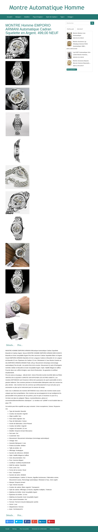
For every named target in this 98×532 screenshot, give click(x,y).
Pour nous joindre (24, 529)
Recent (80, 29)
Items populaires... (71, 69)
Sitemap (14, 529)
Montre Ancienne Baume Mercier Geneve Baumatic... (82, 62)
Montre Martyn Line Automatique (79, 34)
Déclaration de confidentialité (39, 529)
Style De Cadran (52, 17)
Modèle (27, 17)
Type (62, 17)
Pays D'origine (38, 17)
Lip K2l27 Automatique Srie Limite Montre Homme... (81, 53)
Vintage (70, 17)
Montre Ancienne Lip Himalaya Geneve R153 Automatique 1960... (80, 44)
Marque (18, 17)
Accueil (9, 17)
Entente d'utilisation (55, 529)
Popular (70, 29)
